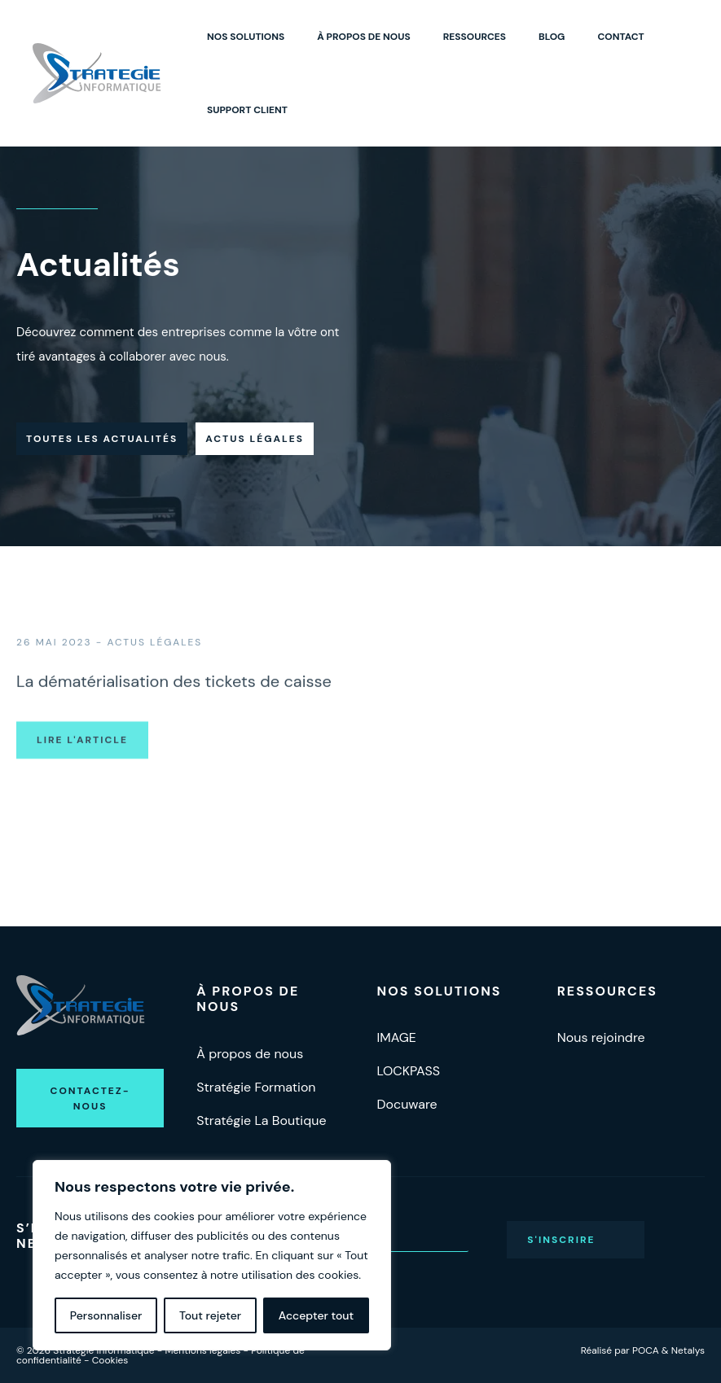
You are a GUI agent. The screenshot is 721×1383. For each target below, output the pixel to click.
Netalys (688, 1350)
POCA (645, 1350)
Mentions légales (202, 1350)
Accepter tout (316, 1315)
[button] (90, 1098)
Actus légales (254, 438)
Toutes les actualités (102, 438)
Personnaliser (106, 1315)
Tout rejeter (210, 1315)
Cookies (110, 1360)
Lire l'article (82, 777)
